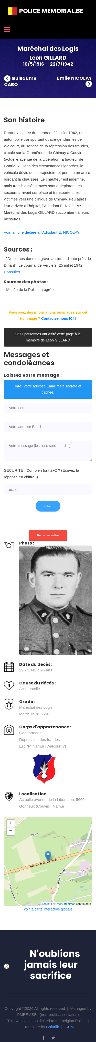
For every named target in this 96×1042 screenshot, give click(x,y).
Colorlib (52, 1027)
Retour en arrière (48, 535)
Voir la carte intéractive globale (48, 909)
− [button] (11, 831)
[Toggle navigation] (7, 30)
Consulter (12, 272)
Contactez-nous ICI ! (58, 318)
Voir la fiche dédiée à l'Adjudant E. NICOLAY (42, 232)
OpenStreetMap (66, 903)
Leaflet (46, 903)
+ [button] (11, 823)
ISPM (69, 1027)
